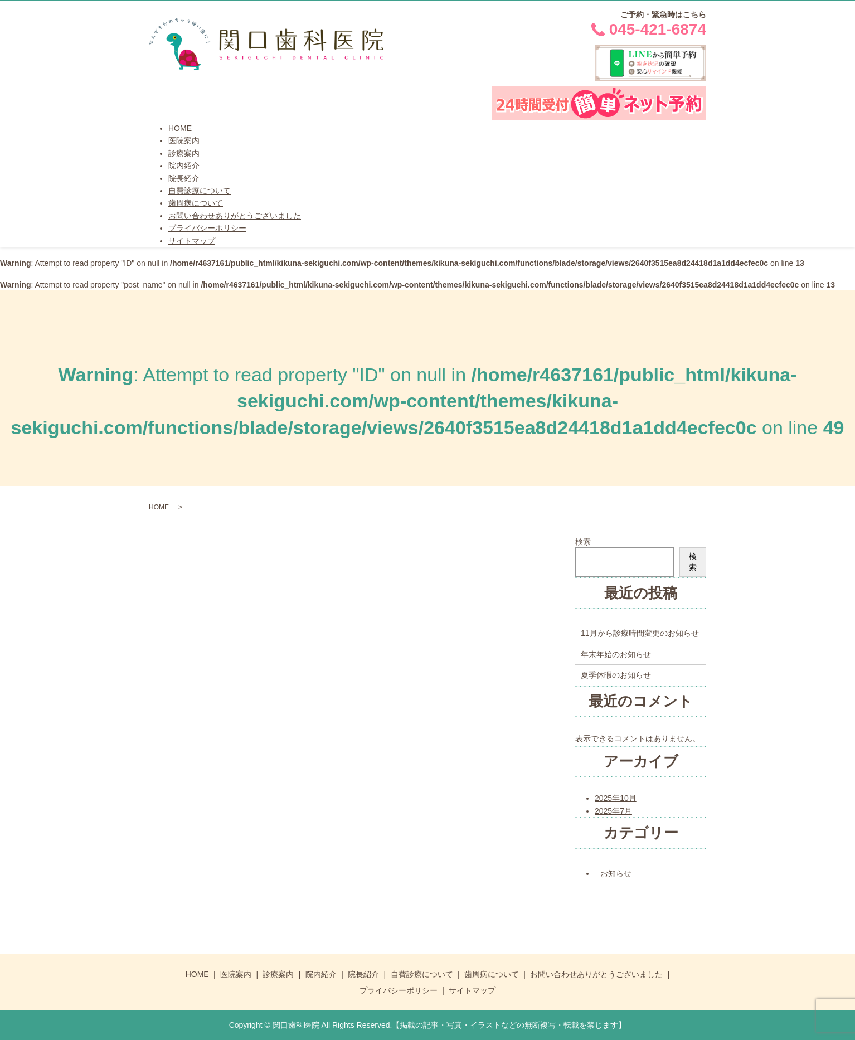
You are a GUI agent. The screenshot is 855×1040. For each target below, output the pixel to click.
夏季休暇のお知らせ (616, 674)
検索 (583, 541)
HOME (180, 128)
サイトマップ (191, 240)
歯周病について (195, 202)
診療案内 (184, 153)
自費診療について (199, 190)
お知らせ (615, 873)
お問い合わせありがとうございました (234, 215)
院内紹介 (184, 165)
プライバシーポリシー (207, 227)
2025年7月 (613, 810)
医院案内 (184, 140)
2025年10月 (616, 798)
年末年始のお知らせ (616, 654)
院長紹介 (184, 178)
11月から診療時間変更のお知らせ (640, 633)
